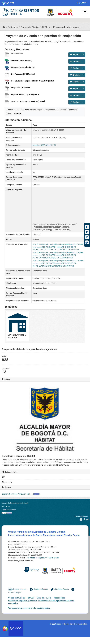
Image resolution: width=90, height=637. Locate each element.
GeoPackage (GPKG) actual (23, 74)
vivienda (17, 113)
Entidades (13, 27)
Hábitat (10, 110)
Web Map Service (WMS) (21, 60)
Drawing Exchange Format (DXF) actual (28, 101)
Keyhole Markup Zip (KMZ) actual (25, 94)
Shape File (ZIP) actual (20, 88)
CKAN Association (9, 510)
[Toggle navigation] (84, 12)
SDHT (18, 110)
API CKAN (6, 506)
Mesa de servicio (44, 598)
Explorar (75, 55)
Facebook (7, 482)
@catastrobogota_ (19, 589)
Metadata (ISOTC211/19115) (44, 145)
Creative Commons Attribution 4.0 (15, 494)
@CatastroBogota (40, 589)
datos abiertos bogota (33, 110)
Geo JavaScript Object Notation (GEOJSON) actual (32, 81)
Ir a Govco (82, 3)
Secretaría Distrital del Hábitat (35, 27)
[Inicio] (4, 27)
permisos (62, 110)
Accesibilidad (59, 598)
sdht (9, 113)
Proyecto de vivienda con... (67, 27)
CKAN (81, 519)
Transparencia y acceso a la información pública (29, 608)
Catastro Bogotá (14, 592)
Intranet (31, 598)
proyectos (73, 110)
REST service (17, 54)
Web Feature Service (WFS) (23, 67)
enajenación (50, 110)
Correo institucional (16, 598)
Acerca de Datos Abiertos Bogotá (15, 503)
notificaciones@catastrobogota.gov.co (43, 558)
